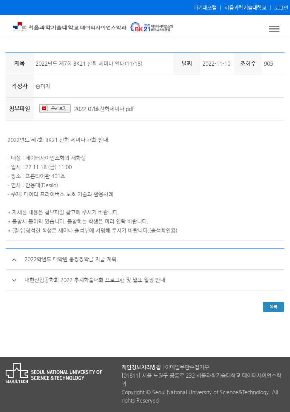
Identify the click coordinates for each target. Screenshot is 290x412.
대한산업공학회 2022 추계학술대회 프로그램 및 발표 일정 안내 (95, 280)
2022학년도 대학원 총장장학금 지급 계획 (70, 259)
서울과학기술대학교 (245, 8)
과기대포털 (205, 8)
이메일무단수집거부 (187, 367)
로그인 (281, 8)
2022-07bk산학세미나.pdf (104, 109)
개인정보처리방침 (141, 367)
